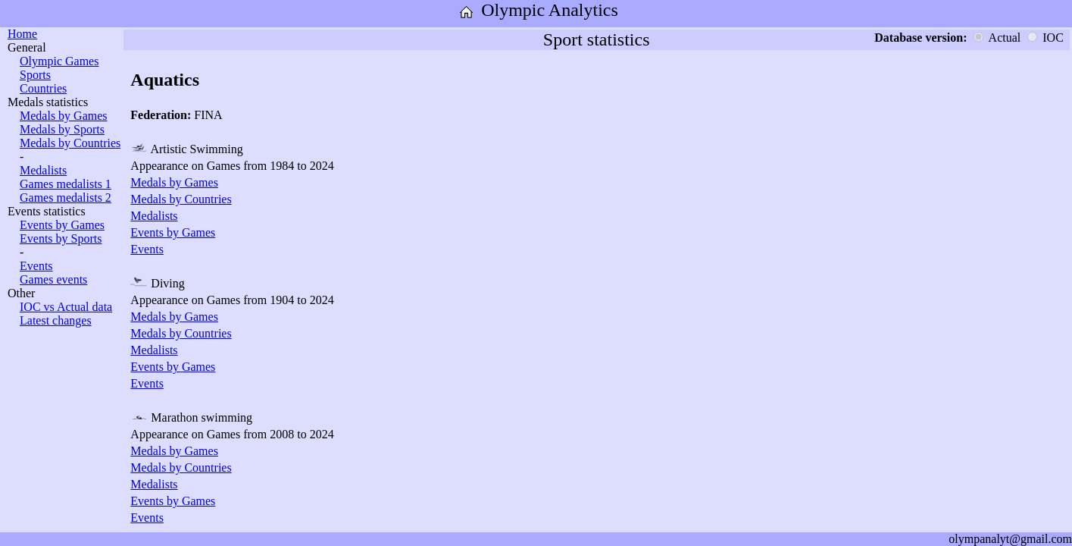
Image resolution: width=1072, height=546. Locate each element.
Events (36, 265)
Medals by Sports (62, 129)
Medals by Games (64, 115)
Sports (35, 74)
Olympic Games (59, 61)
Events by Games (62, 224)
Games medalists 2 (65, 197)
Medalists (43, 170)
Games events (53, 279)
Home (22, 33)
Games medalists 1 (65, 183)
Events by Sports (61, 238)
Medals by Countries (70, 142)
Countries (43, 88)
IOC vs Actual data (66, 306)
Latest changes (56, 320)
